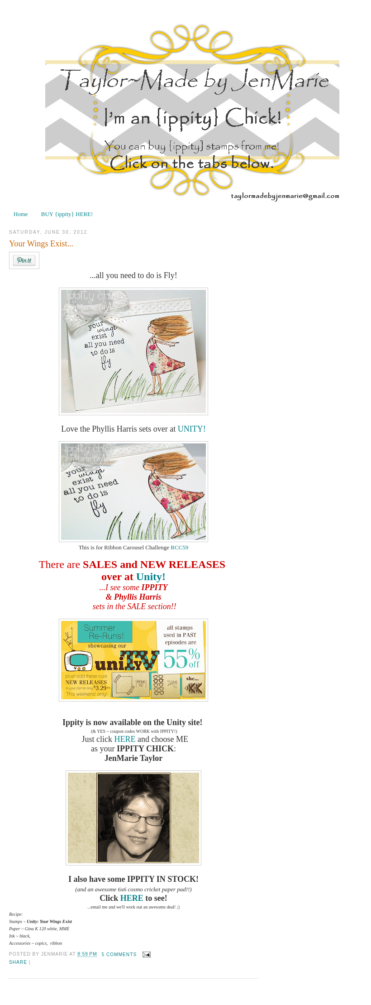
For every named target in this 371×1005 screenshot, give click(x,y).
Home (21, 214)
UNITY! (192, 428)
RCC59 (178, 547)
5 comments (119, 954)
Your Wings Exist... (41, 243)
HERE (125, 739)
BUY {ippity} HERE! (67, 214)
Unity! (151, 576)
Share (18, 962)
